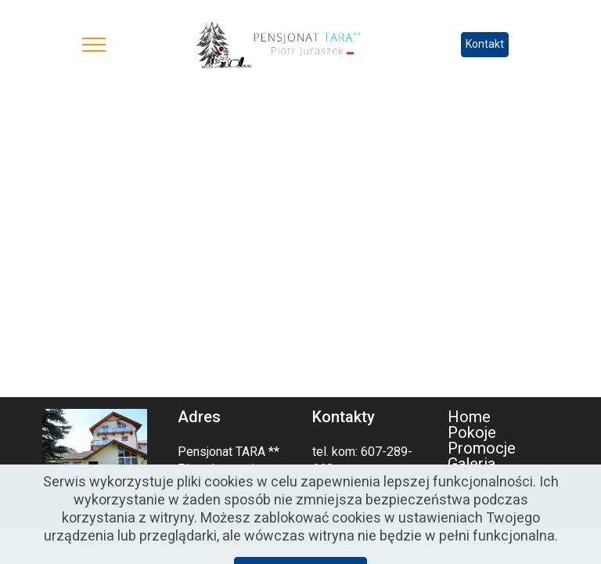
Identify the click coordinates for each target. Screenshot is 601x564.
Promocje (482, 448)
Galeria (471, 463)
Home (469, 416)
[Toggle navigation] (94, 44)
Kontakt (485, 44)
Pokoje (472, 432)
